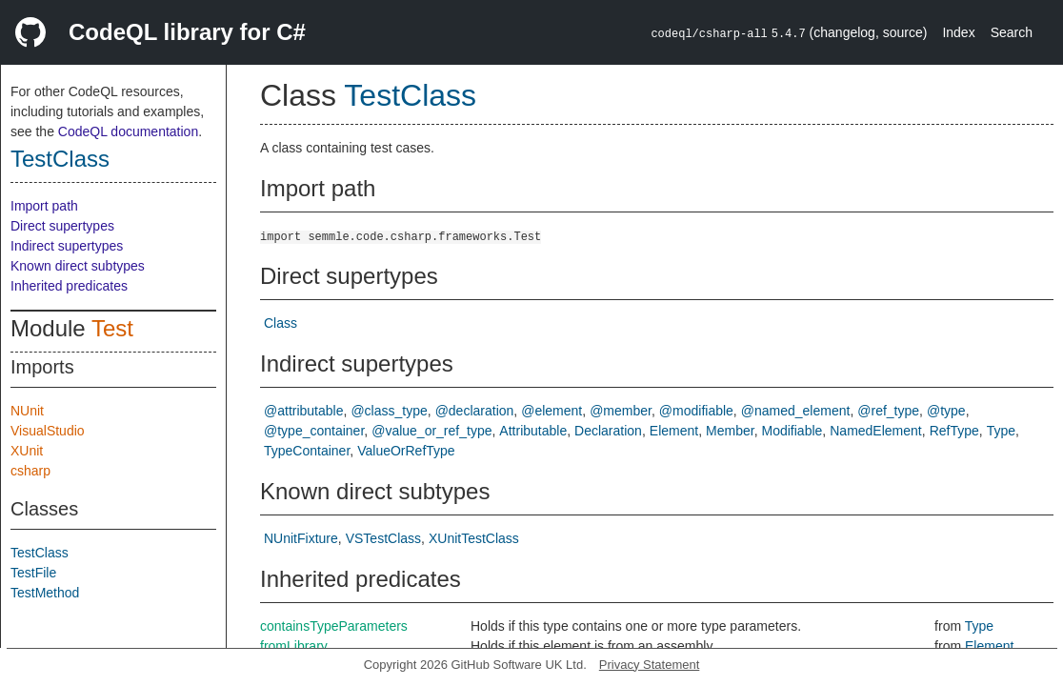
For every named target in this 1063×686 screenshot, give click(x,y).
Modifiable (792, 430)
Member (730, 430)
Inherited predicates (69, 285)
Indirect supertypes (66, 245)
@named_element (796, 410)
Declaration (608, 430)
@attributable (303, 410)
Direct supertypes (62, 225)
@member (621, 410)
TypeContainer (307, 450)
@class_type (389, 410)
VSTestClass (383, 538)
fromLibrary (294, 646)
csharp (30, 470)
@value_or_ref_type (431, 430)
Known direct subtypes (77, 265)
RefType (954, 430)
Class (280, 323)
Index (958, 32)
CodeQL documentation (128, 131)
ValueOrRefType (405, 450)
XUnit (26, 450)
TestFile (33, 572)
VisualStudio (47, 430)
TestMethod (44, 592)
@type (946, 410)
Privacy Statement (649, 664)
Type (1001, 430)
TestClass (60, 159)
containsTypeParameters (334, 626)
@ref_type (888, 410)
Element (674, 430)
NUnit (27, 410)
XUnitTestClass (474, 538)
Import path (44, 205)
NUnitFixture (301, 538)
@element (551, 410)
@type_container (314, 430)
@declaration (474, 410)
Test (112, 328)
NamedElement (876, 430)
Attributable (533, 430)
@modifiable (696, 410)
